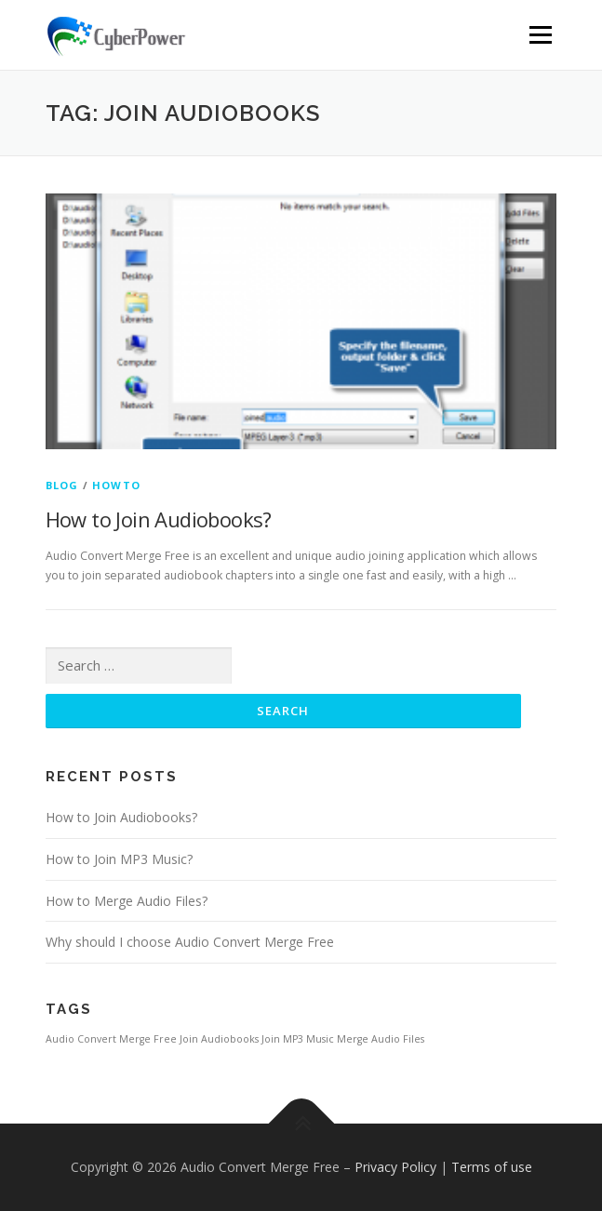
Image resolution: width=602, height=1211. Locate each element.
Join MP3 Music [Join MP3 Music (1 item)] (297, 1038)
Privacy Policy (395, 1167)
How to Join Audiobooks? (159, 519)
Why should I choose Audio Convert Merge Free (190, 942)
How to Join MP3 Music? (119, 859)
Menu (539, 35)
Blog (62, 485)
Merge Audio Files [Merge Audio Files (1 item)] (380, 1038)
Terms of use (491, 1167)
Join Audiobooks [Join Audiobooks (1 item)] (219, 1038)
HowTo (116, 485)
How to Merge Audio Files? (126, 901)
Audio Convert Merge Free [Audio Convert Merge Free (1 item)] (111, 1038)
